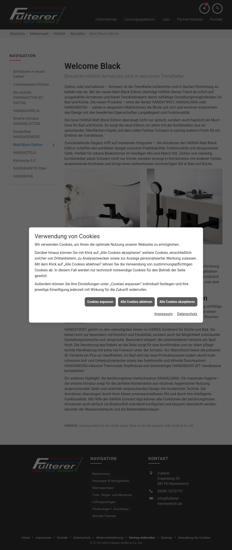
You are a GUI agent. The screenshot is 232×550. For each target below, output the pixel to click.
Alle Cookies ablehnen (136, 291)
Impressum (163, 303)
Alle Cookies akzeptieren (177, 291)
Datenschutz (187, 303)
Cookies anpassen (100, 291)
